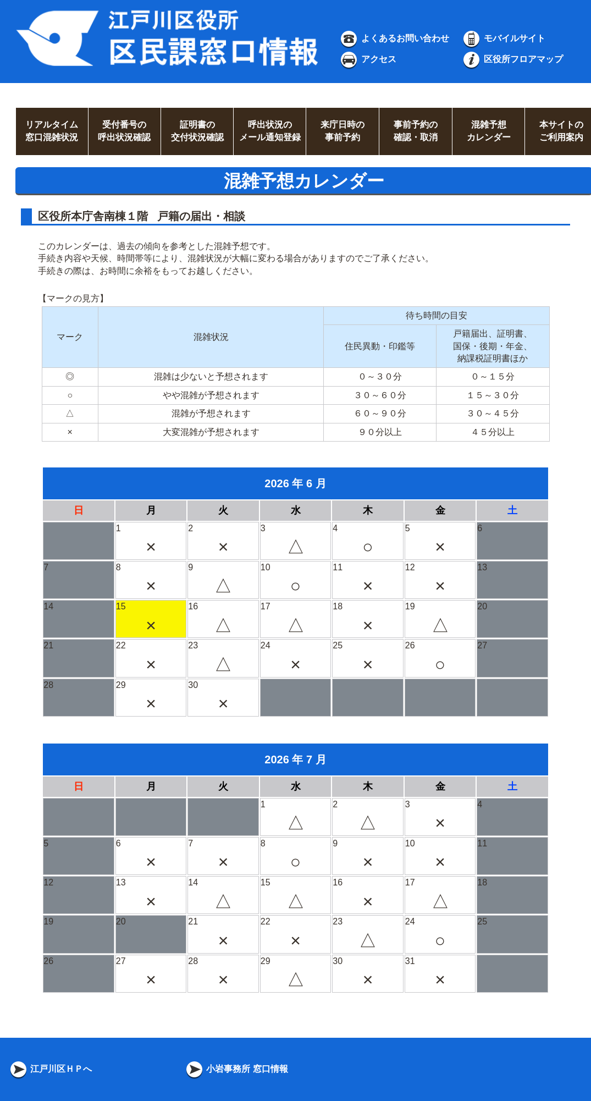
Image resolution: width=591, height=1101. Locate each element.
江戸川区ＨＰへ (50, 1069)
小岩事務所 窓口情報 (236, 1069)
